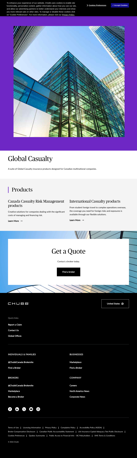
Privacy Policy (50, 427)
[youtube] (31, 409)
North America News (79, 391)
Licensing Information (32, 427)
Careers (73, 385)
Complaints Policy (68, 427)
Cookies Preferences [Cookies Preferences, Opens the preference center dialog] (97, 5)
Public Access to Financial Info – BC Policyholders (69, 435)
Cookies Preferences (16, 435)
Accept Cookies (121, 5)
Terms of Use (13, 427)
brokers (13, 377)
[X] (24, 409)
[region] (68, 8)
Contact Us (13, 330)
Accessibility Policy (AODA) (91, 427)
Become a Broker (16, 396)
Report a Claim (15, 324)
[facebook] (10, 409)
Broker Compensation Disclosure (21, 431)
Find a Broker (14, 367)
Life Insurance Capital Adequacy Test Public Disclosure (100, 431)
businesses (76, 354)
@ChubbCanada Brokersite (20, 362)
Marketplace (75, 362)
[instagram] (38, 409)
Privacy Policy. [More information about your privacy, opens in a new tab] (68, 15)
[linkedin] (17, 409)
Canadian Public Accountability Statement (56, 431)
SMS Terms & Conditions (104, 435)
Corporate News (77, 396)
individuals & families (22, 354)
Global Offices (14, 336)
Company (75, 377)
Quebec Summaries (37, 435)
